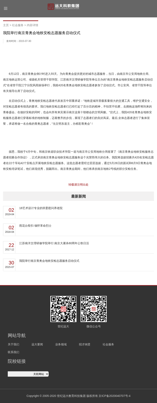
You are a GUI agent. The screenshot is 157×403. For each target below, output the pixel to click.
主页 (6, 25)
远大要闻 (37, 344)
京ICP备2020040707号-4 (114, 395)
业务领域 (61, 344)
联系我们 (13, 352)
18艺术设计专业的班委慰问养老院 (41, 208)
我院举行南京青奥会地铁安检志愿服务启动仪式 (49, 260)
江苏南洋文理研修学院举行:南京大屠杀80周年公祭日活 (54, 243)
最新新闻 (78, 196)
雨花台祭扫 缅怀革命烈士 (35, 225)
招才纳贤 (84, 344)
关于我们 (13, 344)
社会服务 (18, 25)
